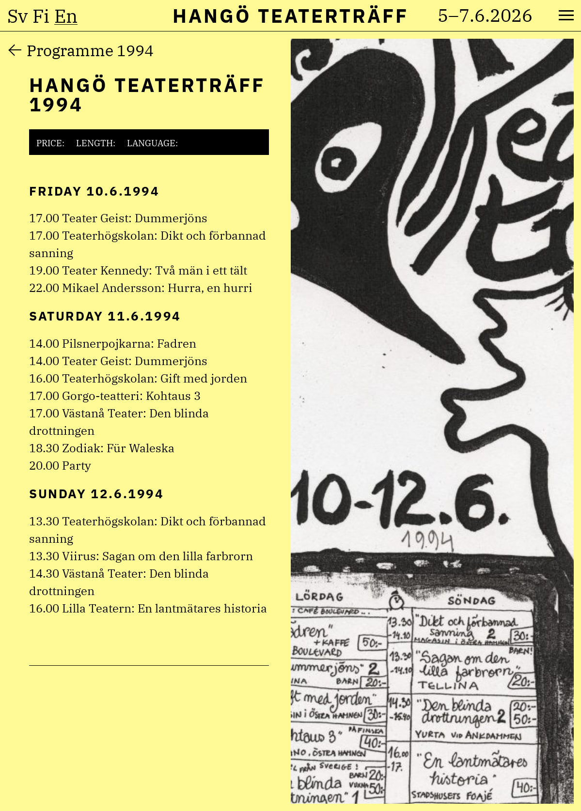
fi (40, 16)
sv (17, 16)
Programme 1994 (90, 50)
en (66, 16)
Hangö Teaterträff (290, 15)
